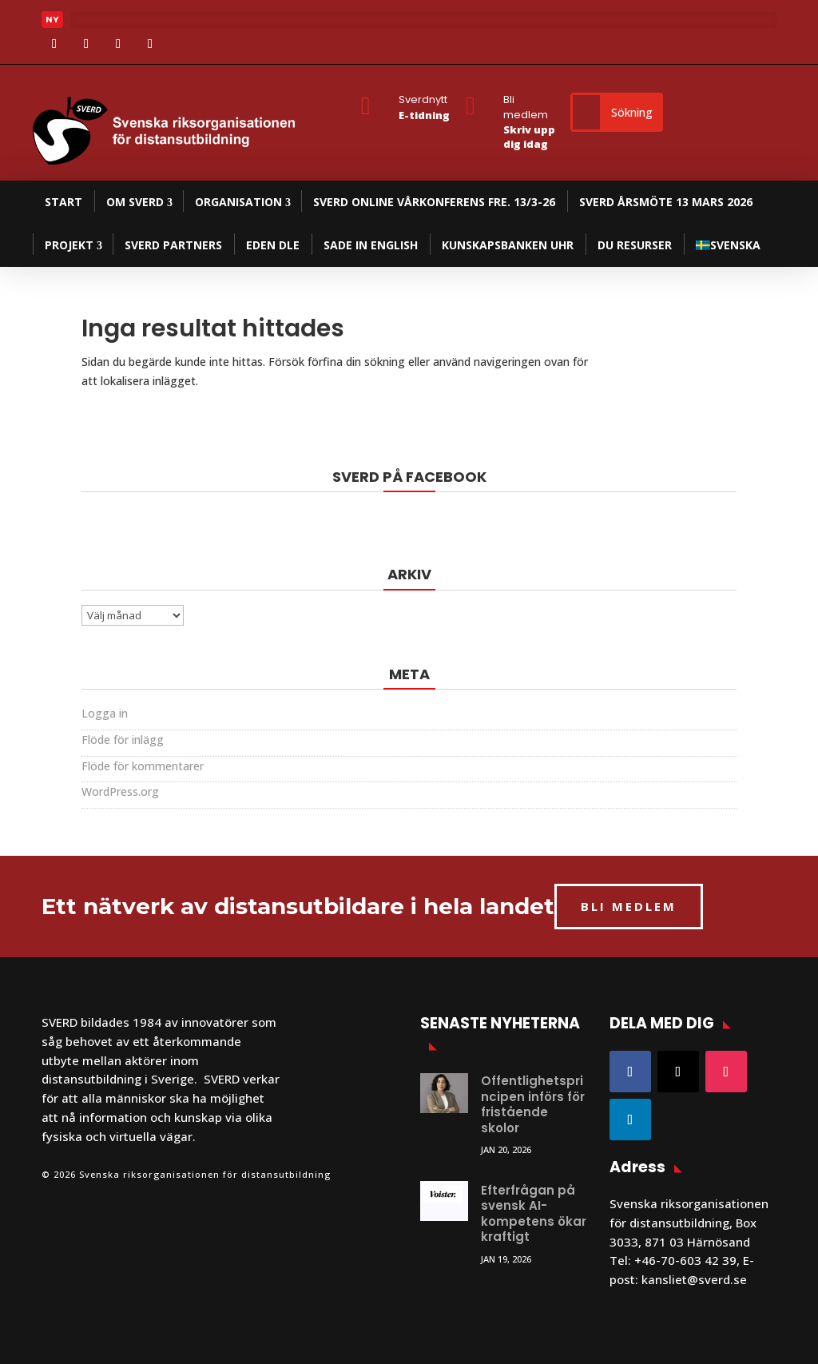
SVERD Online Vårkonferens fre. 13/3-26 (434, 201)
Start (63, 201)
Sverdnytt (423, 99)
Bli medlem (525, 106)
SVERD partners (173, 245)
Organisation (238, 201)
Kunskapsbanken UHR (508, 245)
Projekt (69, 245)
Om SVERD (135, 201)
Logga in (104, 713)
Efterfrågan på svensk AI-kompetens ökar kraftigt (533, 1214)
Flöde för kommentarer (142, 765)
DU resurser (635, 245)
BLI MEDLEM (629, 906)
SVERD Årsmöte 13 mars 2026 (665, 201)
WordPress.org (120, 791)
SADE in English (371, 245)
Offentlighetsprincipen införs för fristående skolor (533, 1104)
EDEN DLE (273, 245)
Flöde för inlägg (122, 739)
